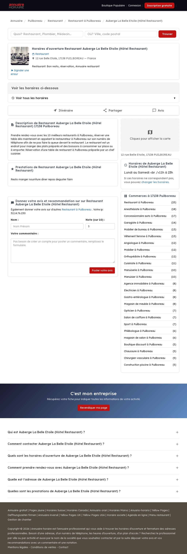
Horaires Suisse (55, 510)
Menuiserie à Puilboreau (150, 270)
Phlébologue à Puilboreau (150, 331)
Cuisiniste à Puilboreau (150, 263)
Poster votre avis (102, 270)
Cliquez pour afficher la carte (150, 134)
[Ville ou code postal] (121, 34)
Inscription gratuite (159, 5)
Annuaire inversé (48, 515)
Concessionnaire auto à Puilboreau (150, 216)
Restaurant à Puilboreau (77, 209)
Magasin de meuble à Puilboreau (150, 304)
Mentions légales (18, 547)
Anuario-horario (140, 510)
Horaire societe (116, 515)
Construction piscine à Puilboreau (150, 365)
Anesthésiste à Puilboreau (150, 209)
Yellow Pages (160, 510)
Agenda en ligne (137, 515)
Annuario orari (98, 510)
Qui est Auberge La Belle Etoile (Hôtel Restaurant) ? (46, 432)
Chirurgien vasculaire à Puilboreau (150, 358)
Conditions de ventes (43, 547)
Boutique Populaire (113, 5)
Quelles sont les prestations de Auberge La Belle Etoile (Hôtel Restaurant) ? (64, 491)
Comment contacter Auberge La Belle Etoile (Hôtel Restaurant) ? (56, 444)
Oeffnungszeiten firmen (22, 515)
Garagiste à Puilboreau (150, 223)
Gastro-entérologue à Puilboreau (150, 297)
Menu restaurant (159, 515)
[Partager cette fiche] (112, 110)
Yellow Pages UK (70, 515)
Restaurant (40, 54)
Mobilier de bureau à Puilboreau (150, 229)
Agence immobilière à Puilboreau (150, 283)
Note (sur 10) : (95, 219)
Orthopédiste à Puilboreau (150, 256)
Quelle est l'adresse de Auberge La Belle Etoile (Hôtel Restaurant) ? (58, 479)
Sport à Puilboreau (150, 324)
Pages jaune (36, 510)
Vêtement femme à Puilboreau (150, 236)
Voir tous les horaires (30, 98)
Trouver (167, 34)
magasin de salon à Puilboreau (150, 338)
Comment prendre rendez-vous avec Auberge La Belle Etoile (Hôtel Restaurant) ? (68, 467)
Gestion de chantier (19, 519)
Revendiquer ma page (93, 407)
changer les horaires (155, 182)
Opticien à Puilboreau (150, 310)
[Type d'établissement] (47, 34)
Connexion (134, 5)
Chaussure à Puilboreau (150, 351)
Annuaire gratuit (17, 510)
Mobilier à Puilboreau (150, 250)
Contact (63, 547)
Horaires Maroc (118, 510)
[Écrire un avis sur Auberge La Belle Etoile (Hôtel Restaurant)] (158, 110)
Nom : (15, 219)
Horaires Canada (77, 510)
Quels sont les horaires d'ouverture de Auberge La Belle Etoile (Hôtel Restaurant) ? (70, 455)
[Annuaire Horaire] (16, 5)
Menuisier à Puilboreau (150, 277)
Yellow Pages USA (94, 515)
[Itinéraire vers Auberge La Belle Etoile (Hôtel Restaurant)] (63, 110)
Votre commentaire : (24, 233)
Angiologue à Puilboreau (150, 243)
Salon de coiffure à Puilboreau (150, 317)
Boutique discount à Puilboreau (150, 344)
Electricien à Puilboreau (150, 290)
